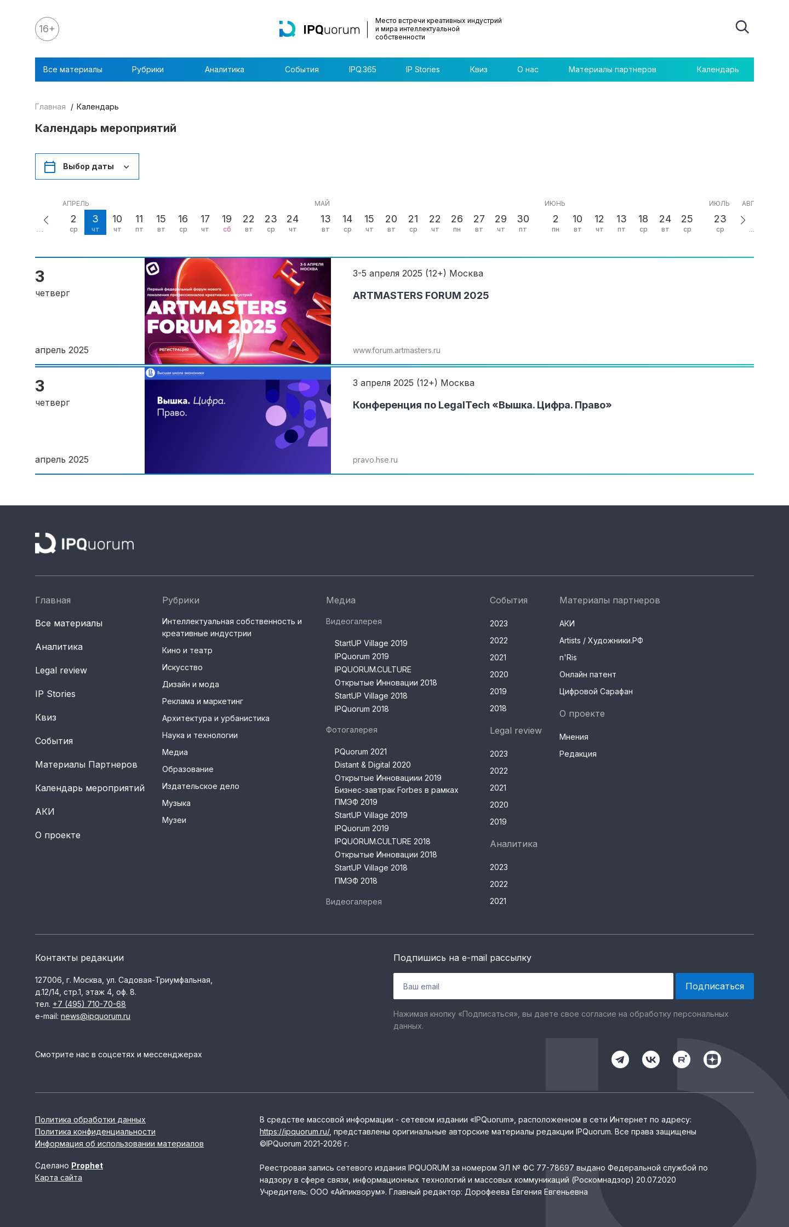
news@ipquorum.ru (95, 1016)
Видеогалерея (354, 621)
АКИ (45, 811)
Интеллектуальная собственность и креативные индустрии (232, 627)
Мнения (573, 736)
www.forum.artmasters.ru (397, 350)
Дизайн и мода (190, 684)
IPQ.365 (362, 69)
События (302, 69)
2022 (499, 640)
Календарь (718, 69)
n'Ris (568, 657)
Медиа (175, 752)
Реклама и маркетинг (202, 701)
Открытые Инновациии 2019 (388, 777)
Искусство (182, 667)
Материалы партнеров (618, 69)
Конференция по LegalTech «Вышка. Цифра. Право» (482, 405)
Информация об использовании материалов (119, 1143)
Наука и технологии (200, 735)
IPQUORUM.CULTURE (373, 669)
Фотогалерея (352, 729)
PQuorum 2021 (361, 751)
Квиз (479, 69)
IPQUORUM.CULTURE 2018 (383, 841)
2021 (498, 657)
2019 (498, 691)
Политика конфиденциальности (95, 1131)
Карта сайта (58, 1177)
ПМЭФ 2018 (356, 880)
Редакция (578, 753)
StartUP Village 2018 (371, 695)
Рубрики (153, 69)
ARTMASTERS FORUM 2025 (421, 295)
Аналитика (230, 69)
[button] (46, 220)
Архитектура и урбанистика (216, 718)
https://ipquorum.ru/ (294, 1131)
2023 (499, 623)
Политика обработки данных (90, 1119)
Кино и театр (187, 650)
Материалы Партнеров (86, 764)
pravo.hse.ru (375, 459)
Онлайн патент (587, 674)
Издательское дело (200, 786)
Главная (50, 106)
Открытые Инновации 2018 (386, 682)
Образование (188, 769)
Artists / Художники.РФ (601, 640)
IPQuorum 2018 (362, 708)
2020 (499, 674)
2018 (498, 708)
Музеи (174, 820)
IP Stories (423, 69)
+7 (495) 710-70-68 (89, 1004)
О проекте (58, 834)
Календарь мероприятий (90, 787)
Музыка (176, 803)
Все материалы (72, 69)
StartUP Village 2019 (371, 643)
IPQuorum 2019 (362, 656)
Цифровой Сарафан (596, 691)
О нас (528, 69)
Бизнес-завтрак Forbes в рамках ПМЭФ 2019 (397, 796)
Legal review (61, 670)
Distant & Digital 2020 (373, 764)
